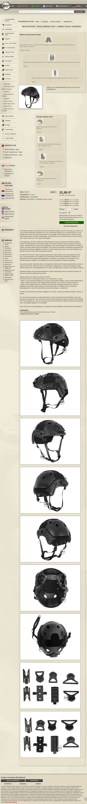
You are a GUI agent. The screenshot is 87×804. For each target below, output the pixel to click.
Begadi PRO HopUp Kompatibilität (10, 272)
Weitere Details (47, 200)
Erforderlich (8, 784)
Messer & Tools (7, 107)
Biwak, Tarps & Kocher (9, 105)
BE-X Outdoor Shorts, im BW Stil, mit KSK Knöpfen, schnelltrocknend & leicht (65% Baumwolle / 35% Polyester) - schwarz (47, 47)
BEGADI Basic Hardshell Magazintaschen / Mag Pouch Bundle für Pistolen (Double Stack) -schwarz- (51, 64)
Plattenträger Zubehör (9, 88)
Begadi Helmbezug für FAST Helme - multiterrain (47, 181)
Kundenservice (8, 262)
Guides (6, 260)
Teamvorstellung (12, 151)
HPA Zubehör (7, 62)
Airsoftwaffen (7, 26)
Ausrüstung (45, 23)
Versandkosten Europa (8, 245)
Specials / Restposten (9, 135)
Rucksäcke (6, 100)
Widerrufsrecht (8, 258)
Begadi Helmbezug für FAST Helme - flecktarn (47, 129)
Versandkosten (71, 196)
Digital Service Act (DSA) (9, 281)
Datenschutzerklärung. (11, 802)
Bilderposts (8, 159)
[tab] (53, 193)
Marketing (23, 784)
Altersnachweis (8, 256)
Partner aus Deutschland (9, 191)
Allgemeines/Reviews (13, 156)
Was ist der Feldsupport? (9, 171)
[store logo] (6, 7)
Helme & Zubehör (8, 102)
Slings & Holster (7, 71)
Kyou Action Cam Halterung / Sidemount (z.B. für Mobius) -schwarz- (51, 163)
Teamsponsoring (9, 264)
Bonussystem (8, 254)
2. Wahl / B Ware (7, 140)
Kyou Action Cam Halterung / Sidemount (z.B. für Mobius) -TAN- (49, 146)
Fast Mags (6, 93)
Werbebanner (8, 266)
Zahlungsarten (8, 251)
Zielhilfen (6, 67)
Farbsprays (6, 122)
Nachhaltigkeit (8, 279)
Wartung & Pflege (8, 58)
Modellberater (7, 31)
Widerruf (9, 231)
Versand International (8, 248)
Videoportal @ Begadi (9, 219)
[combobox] (46, 13)
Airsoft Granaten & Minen (8, 35)
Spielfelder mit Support (9, 176)
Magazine (6, 40)
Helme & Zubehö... (56, 23)
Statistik (38, 784)
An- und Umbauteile (8, 49)
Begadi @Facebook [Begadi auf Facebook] (9, 213)
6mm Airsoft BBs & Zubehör (8, 21)
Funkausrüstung (7, 131)
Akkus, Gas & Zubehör (9, 45)
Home (37, 23)
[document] (43, 789)
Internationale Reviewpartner (9, 196)
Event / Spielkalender (13, 153)
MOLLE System (8, 90)
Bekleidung (6, 76)
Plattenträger (7, 85)
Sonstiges (6, 126)
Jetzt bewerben (10, 199)
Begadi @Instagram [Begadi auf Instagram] (9, 215)
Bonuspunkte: (63, 214)
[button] (77, 8)
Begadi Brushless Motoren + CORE (9, 276)
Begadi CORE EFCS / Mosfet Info (10, 269)
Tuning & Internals (8, 54)
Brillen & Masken (7, 118)
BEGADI (26, 193)
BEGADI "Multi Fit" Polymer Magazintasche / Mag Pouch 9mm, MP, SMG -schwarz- (55, 79)
